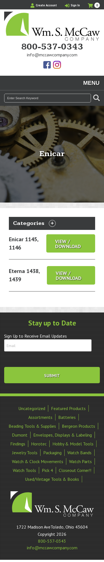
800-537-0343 (52, 47)
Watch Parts (80, 461)
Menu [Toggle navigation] (91, 83)
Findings (17, 444)
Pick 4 (47, 470)
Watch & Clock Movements (37, 461)
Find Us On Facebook (47, 65)
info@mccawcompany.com (52, 54)
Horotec (39, 444)
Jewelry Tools (24, 452)
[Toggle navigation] (52, 223)
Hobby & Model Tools (72, 444)
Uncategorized (31, 408)
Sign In (72, 5)
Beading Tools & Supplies (32, 426)
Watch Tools (24, 470)
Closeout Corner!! (75, 470)
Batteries (67, 417)
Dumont (19, 435)
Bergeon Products (78, 426)
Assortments (40, 417)
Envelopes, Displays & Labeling (62, 435)
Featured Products (68, 408)
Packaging (52, 452)
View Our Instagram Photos (57, 65)
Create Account (44, 5)
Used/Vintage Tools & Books (52, 479)
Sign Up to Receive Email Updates (35, 336)
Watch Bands (79, 452)
